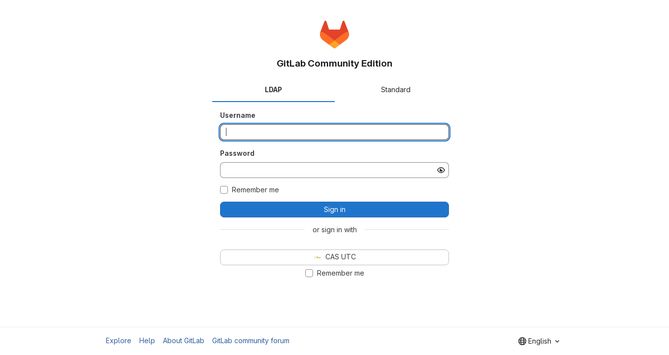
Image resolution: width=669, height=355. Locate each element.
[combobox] (539, 341)
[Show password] (441, 170)
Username (237, 115)
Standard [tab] (396, 89)
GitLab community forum (250, 340)
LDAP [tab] (273, 89)
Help (147, 340)
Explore (118, 340)
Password (237, 153)
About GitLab (183, 340)
